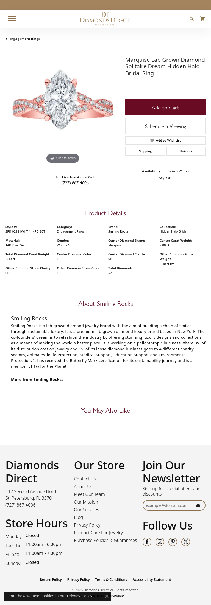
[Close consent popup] (107, 596)
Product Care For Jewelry (98, 533)
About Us (83, 487)
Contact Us (85, 479)
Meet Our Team (89, 494)
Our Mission (86, 502)
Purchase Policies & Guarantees (105, 540)
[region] (62, 107)
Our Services (86, 510)
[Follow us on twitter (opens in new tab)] (185, 542)
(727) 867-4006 (75, 182)
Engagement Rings (24, 38)
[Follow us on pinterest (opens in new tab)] (172, 542)
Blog (78, 517)
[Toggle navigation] (12, 19)
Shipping (145, 151)
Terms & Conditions (111, 579)
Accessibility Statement (151, 579)
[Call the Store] (20, 505)
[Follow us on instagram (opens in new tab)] (160, 542)
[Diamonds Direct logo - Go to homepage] (105, 19)
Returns (186, 151)
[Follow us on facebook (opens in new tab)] (147, 542)
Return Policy (51, 579)
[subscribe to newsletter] (198, 505)
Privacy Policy (87, 525)
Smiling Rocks (118, 231)
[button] (192, 19)
